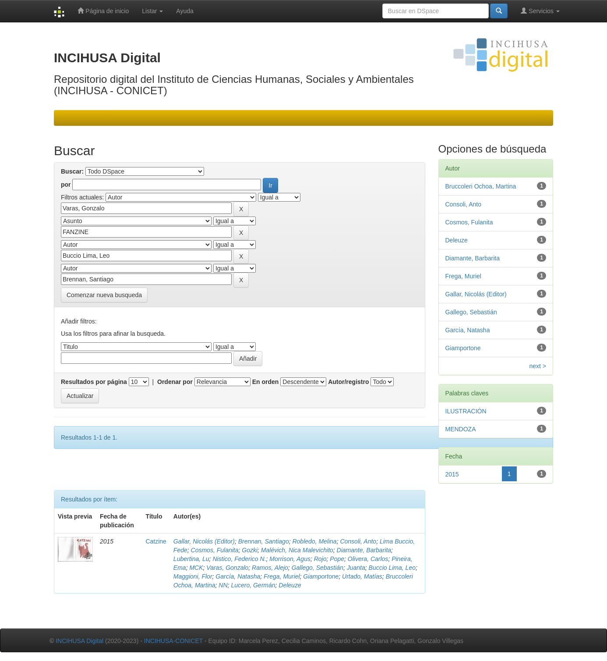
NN (223, 585)
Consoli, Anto (358, 541)
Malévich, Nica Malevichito (297, 550)
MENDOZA (460, 429)
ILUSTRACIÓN (466, 411)
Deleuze (290, 585)
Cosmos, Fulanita (215, 550)
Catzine (155, 541)
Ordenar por (175, 381)
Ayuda (184, 10)
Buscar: (72, 171)
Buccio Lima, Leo (392, 567)
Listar (152, 10)
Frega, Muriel (282, 576)
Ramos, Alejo (270, 567)
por (66, 184)
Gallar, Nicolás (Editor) (204, 541)
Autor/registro (348, 381)
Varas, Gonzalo (227, 567)
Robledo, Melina (314, 541)
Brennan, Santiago (263, 541)
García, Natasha (237, 576)
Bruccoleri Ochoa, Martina (480, 186)
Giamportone (321, 576)
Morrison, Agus (290, 558)
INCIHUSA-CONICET (173, 640)
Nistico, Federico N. (239, 558)
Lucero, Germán (253, 585)
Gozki (250, 550)
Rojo (320, 558)
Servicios (540, 10)
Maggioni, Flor (192, 576)
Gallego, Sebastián (317, 567)
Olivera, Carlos (368, 558)
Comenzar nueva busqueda (104, 295)
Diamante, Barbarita (364, 550)
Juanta (356, 567)
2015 (452, 474)
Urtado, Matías (362, 576)
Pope (337, 558)
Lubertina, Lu (191, 558)
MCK (196, 567)
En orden (265, 381)
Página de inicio (103, 10)
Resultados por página (94, 381)
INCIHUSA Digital (79, 640)
